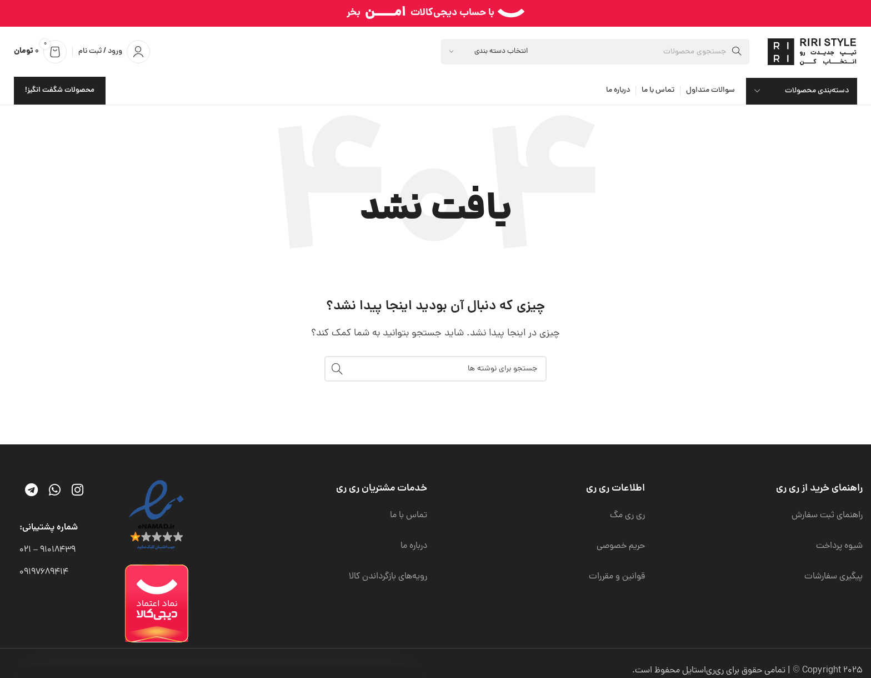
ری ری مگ (627, 515)
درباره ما (414, 546)
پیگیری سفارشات (833, 576)
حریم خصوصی (621, 546)
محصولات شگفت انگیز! (59, 90)
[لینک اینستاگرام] (77, 492)
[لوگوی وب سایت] (814, 52)
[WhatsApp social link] (54, 492)
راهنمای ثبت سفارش (827, 515)
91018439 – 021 (47, 550)
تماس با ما (408, 515)
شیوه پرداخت (839, 546)
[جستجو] (595, 52)
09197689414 (43, 572)
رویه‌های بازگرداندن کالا (388, 576)
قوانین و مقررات (617, 576)
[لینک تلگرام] (31, 492)
